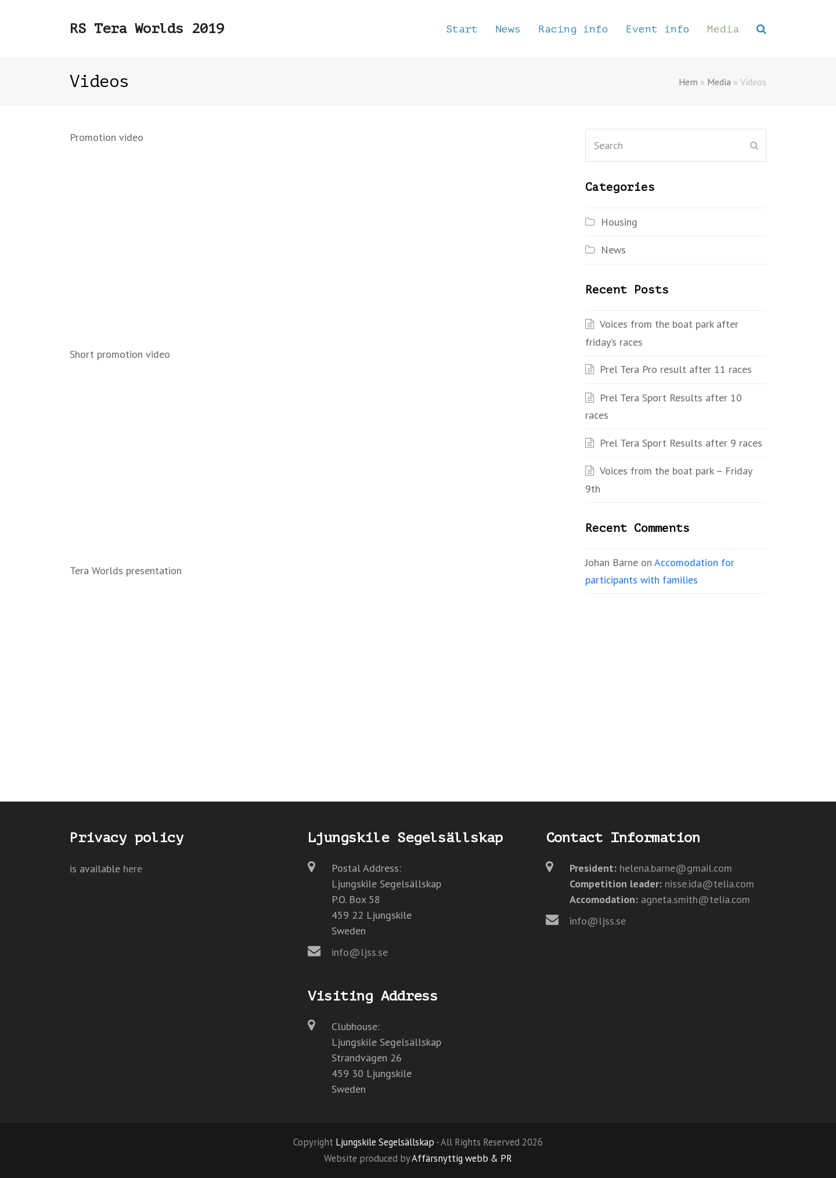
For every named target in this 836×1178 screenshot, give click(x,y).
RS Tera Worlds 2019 (147, 29)
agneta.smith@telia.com (695, 899)
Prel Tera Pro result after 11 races (676, 369)
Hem (688, 82)
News (613, 249)
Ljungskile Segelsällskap (385, 1142)
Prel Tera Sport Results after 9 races (681, 443)
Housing (619, 222)
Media (719, 82)
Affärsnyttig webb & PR (462, 1158)
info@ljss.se (359, 952)
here (132, 868)
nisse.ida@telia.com (709, 883)
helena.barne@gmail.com (675, 868)
